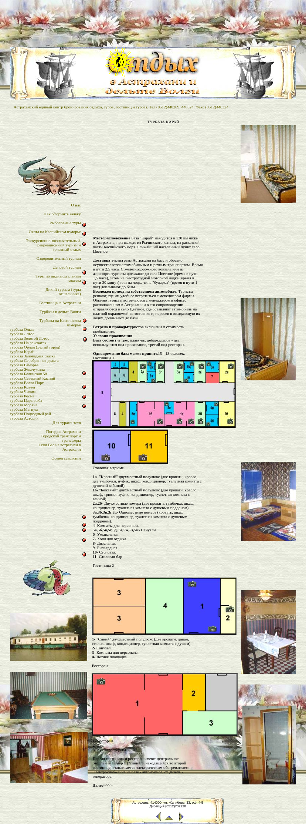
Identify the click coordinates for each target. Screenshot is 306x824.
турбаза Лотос (22, 334)
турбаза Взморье (24, 365)
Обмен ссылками (66, 458)
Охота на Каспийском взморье (55, 231)
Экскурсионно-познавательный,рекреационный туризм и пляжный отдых (53, 245)
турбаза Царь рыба (26, 400)
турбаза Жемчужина (27, 369)
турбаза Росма (22, 396)
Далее (98, 785)
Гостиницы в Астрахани (60, 302)
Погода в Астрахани (63, 431)
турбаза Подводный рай (30, 413)
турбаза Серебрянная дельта (34, 360)
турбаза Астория (24, 418)
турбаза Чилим (23, 391)
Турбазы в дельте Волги (60, 311)
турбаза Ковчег (23, 387)
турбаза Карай (22, 351)
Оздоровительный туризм (59, 258)
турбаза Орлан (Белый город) (35, 347)
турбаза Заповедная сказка (32, 356)
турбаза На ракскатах (28, 342)
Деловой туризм (67, 267)
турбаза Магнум (24, 409)
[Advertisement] (163, 182)
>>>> (108, 785)
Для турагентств (66, 422)
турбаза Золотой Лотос (30, 338)
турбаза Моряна (23, 405)
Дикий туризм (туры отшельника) (63, 291)
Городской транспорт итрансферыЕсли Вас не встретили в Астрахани (59, 442)
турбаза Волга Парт (27, 382)
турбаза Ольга (22, 329)
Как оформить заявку (62, 214)
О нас (76, 205)
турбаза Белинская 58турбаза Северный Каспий (32, 375)
